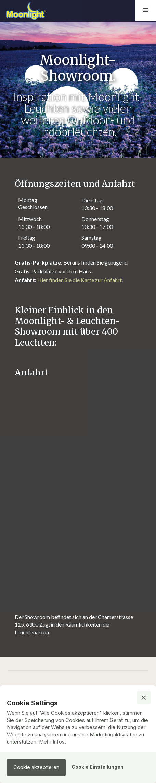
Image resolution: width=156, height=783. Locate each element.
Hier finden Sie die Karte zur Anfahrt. (80, 280)
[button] (145, 10)
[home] (41, 10)
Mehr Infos (52, 741)
